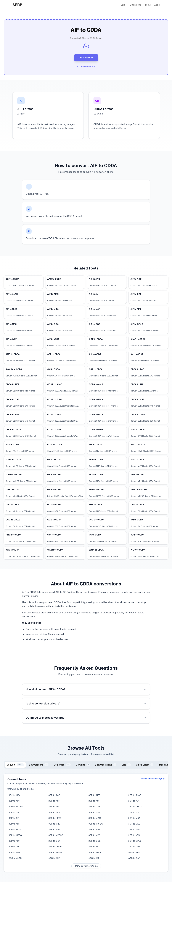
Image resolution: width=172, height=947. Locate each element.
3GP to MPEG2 (55, 835)
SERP (123, 4)
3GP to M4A (134, 818)
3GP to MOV (15, 829)
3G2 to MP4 (14, 795)
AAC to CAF (134, 858)
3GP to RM (14, 846)
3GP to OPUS (134, 841)
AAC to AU (93, 858)
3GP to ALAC (134, 795)
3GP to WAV (14, 852)
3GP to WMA (94, 852)
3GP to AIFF (94, 795)
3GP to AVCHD (16, 806)
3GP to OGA (54, 841)
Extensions (135, 4)
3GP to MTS (134, 835)
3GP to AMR (14, 801)
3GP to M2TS (94, 818)
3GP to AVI (53, 806)
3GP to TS (93, 846)
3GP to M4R (14, 823)
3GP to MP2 (54, 829)
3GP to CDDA (135, 806)
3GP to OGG (94, 841)
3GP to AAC (54, 795)
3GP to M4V (54, 823)
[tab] (15, 765)
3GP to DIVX (15, 812)
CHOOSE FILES (86, 57)
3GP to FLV (133, 812)
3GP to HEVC (54, 818)
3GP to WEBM (55, 852)
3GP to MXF (14, 841)
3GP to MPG (94, 835)
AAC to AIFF (134, 852)
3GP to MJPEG (95, 823)
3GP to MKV (134, 823)
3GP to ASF (54, 801)
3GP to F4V (54, 812)
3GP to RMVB (55, 846)
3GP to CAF (94, 806)
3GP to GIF (14, 818)
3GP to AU (93, 801)
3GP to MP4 (134, 829)
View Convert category (153, 778)
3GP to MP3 (94, 829)
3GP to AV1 (133, 801)
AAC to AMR (54, 858)
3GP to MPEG (15, 835)
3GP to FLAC (94, 812)
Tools (148, 4)
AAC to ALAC (15, 858)
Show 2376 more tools (86, 866)
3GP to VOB (134, 846)
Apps (157, 4)
